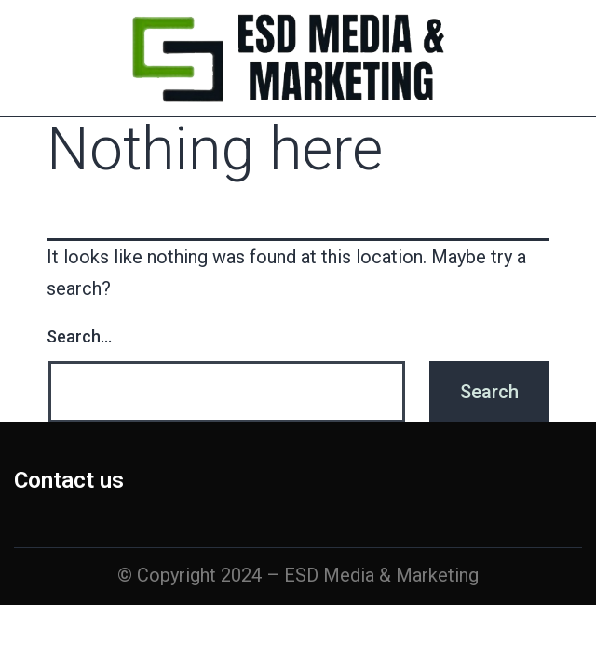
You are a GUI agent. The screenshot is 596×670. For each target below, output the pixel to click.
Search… (79, 336)
